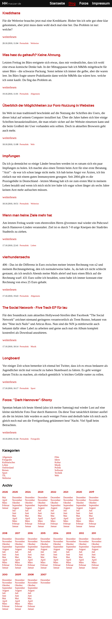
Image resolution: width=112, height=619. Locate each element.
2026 (5, 492)
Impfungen (11, 156)
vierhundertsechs (16, 257)
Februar (5, 505)
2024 (28, 492)
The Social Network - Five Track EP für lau (34, 308)
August (15, 508)
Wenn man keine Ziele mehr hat (27, 215)
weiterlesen (9, 37)
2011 (94, 533)
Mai (4, 497)
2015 (43, 533)
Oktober (16, 502)
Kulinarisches (8, 462)
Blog (72, 3)
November (17, 500)
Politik (58, 467)
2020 (79, 492)
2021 (65, 492)
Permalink (24, 43)
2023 (40, 492)
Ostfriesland (8, 467)
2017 (17, 533)
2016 (30, 533)
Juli (14, 510)
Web (33, 144)
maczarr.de (11, 3)
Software (59, 470)
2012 (81, 533)
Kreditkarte (11, 13)
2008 (31, 574)
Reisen (5, 470)
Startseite (57, 3)
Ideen (57, 459)
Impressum (101, 3)
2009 (18, 574)
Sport (33, 388)
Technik (58, 473)
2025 (15, 492)
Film (57, 457)
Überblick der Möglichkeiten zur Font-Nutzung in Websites (48, 105)
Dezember (17, 497)
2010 (4, 574)
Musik (33, 346)
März (4, 502)
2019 (91, 492)
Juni (14, 513)
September (17, 505)
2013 (68, 533)
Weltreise (35, 43)
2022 (53, 492)
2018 (4, 533)
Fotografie (35, 439)
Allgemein (35, 94)
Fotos (83, 3)
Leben (33, 245)
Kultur (58, 462)
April (4, 500)
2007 (43, 574)
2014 (55, 533)
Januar (5, 508)
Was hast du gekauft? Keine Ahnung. (31, 55)
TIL (4, 475)
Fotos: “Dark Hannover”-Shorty (27, 400)
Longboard (11, 358)
